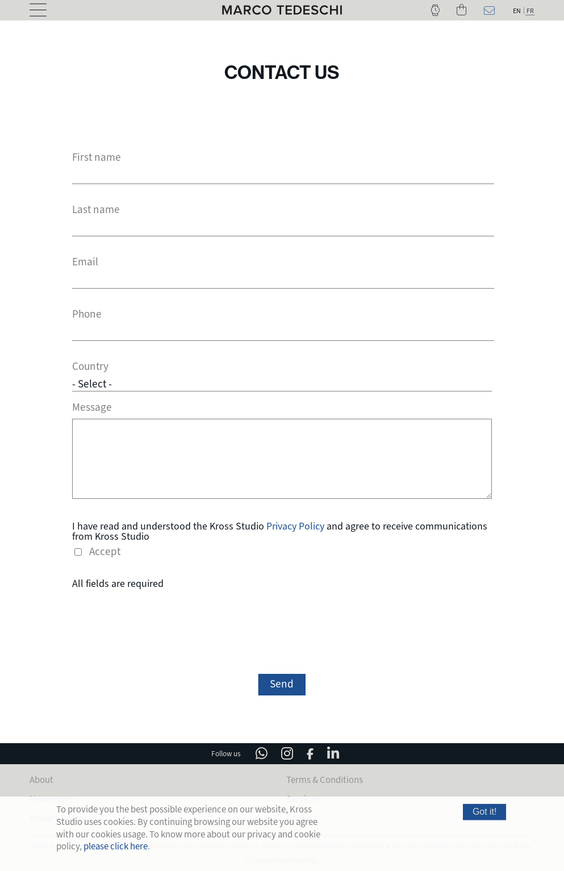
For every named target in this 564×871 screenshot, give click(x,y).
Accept (104, 550)
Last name (96, 210)
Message (92, 406)
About (41, 779)
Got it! (485, 811)
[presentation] (281, 629)
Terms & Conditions (324, 779)
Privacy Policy (295, 524)
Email (85, 262)
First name (96, 157)
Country (90, 366)
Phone (87, 314)
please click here (115, 846)
